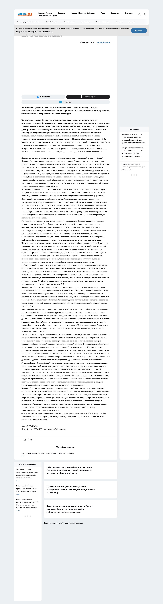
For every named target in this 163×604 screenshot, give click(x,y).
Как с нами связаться (20, 551)
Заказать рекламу (102, 22)
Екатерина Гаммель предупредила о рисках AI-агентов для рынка (65, 454)
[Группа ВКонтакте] (43, 97)
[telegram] (32, 439)
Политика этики (45, 549)
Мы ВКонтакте (69, 22)
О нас (42, 551)
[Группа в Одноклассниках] (111, 540)
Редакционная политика (74, 549)
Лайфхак (119, 22)
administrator (103, 42)
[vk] (25, 439)
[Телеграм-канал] (65, 102)
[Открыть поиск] (139, 14)
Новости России (45, 13)
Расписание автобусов (47, 16)
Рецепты (131, 22)
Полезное (129, 13)
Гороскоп (115, 13)
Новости (61, 13)
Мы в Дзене (85, 22)
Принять (139, 31)
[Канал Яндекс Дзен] (88, 97)
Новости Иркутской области (83, 13)
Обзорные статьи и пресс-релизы (24, 549)
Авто (103, 13)
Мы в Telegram (51, 22)
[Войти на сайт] (145, 14)
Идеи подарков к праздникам (28, 22)
